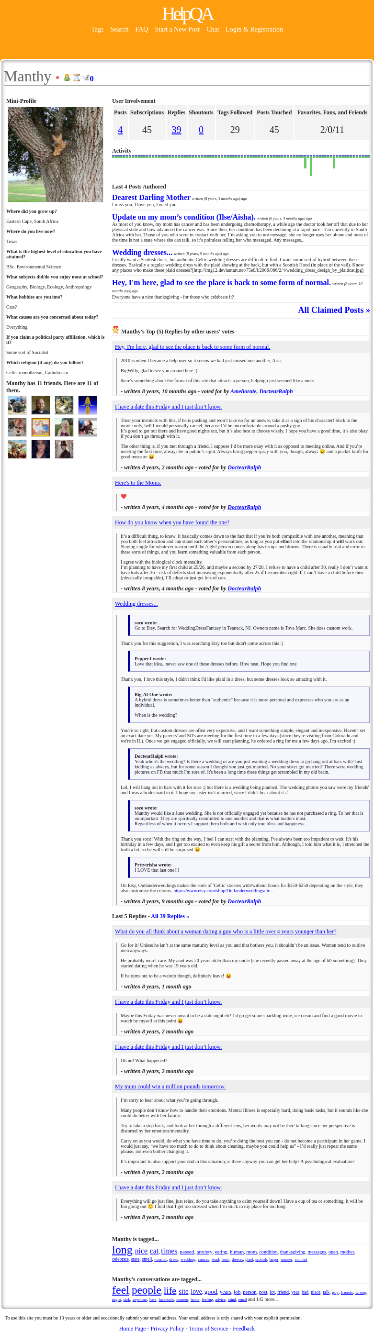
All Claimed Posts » (334, 310)
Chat (213, 29)
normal (160, 1259)
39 (176, 129)
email (242, 1300)
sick (126, 1299)
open (333, 1251)
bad (305, 1292)
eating (221, 1251)
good (210, 1291)
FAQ (141, 29)
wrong (360, 1292)
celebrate (120, 1259)
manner (286, 1259)
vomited (301, 1259)
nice (141, 1251)
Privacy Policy (167, 1328)
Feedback (244, 1328)
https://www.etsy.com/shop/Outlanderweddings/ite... (223, 890)
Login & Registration (254, 29)
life (170, 1290)
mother (347, 1251)
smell (147, 1259)
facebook (166, 1299)
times (169, 1251)
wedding (188, 1259)
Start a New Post (177, 29)
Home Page (132, 1328)
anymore (140, 1299)
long (122, 1249)
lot (272, 1292)
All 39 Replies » (170, 916)
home (195, 1300)
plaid (249, 1259)
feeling (207, 1300)
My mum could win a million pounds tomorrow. (170, 1086)
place (315, 1292)
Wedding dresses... (136, 603)
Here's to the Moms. (138, 482)
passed (187, 1251)
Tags (97, 29)
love (196, 1291)
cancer (203, 1259)
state (135, 1259)
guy (335, 1292)
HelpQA (187, 13)
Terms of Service (208, 1328)
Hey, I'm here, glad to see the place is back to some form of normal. (192, 347)
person (249, 1292)
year (295, 1292)
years (225, 1292)
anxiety (204, 1251)
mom (251, 1251)
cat (154, 1251)
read (215, 1259)
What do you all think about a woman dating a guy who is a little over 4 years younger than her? (226, 931)
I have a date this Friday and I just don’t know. (168, 406)
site (183, 1291)
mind (232, 1300)
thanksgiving (293, 1251)
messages (316, 1251)
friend (283, 1292)
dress (173, 1259)
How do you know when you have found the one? (172, 522)
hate (152, 1299)
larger (274, 1259)
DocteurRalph (276, 391)
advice (220, 1300)
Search (119, 29)
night (116, 1299)
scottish (261, 1259)
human (237, 1251)
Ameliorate (243, 391)
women (182, 1299)
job (237, 1292)
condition (268, 1251)
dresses (237, 1259)
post (263, 1292)
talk (326, 1292)
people (146, 1290)
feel (120, 1290)
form (226, 1259)
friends (347, 1292)
